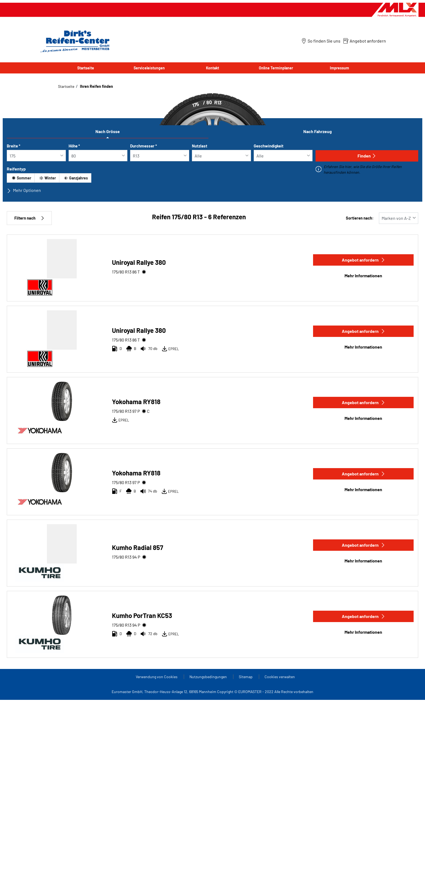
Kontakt (212, 68)
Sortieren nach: (360, 218)
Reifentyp (16, 168)
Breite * (13, 145)
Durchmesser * (143, 145)
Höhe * (74, 145)
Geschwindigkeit (269, 145)
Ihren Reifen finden (96, 86)
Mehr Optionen (24, 190)
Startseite (85, 68)
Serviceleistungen (149, 68)
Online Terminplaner (276, 68)
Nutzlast (199, 145)
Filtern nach (29, 218)
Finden (367, 155)
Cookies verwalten (280, 676)
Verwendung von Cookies (157, 676)
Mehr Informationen (363, 275)
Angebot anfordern (363, 259)
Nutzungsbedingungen (208, 676)
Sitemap (246, 676)
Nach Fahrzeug (317, 131)
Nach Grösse (107, 131)
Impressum (339, 68)
